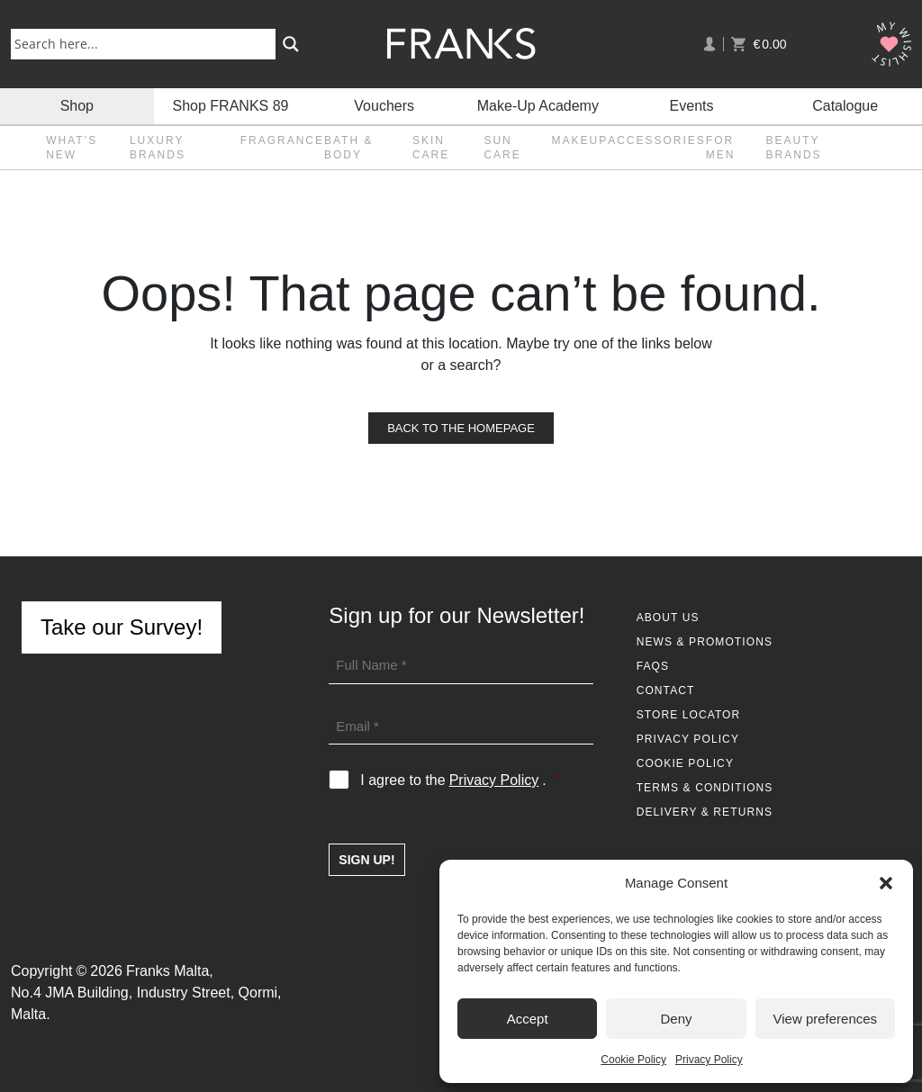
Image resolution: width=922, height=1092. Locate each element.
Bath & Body (348, 147)
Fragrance (282, 140)
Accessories (657, 140)
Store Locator (689, 714)
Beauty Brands (794, 147)
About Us (668, 617)
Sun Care (502, 147)
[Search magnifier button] (291, 44)
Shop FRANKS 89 (231, 105)
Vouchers (384, 105)
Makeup (579, 140)
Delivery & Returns (705, 812)
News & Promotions (705, 642)
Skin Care (430, 147)
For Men (721, 147)
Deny (676, 1018)
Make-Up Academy (538, 105)
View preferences (825, 1018)
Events (692, 105)
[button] (886, 883)
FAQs (653, 666)
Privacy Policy (709, 1059)
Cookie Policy (633, 1059)
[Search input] (146, 43)
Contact (666, 690)
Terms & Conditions (705, 787)
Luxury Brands (157, 147)
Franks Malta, (169, 971)
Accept (527, 1018)
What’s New (71, 147)
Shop (77, 105)
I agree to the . (459, 780)
